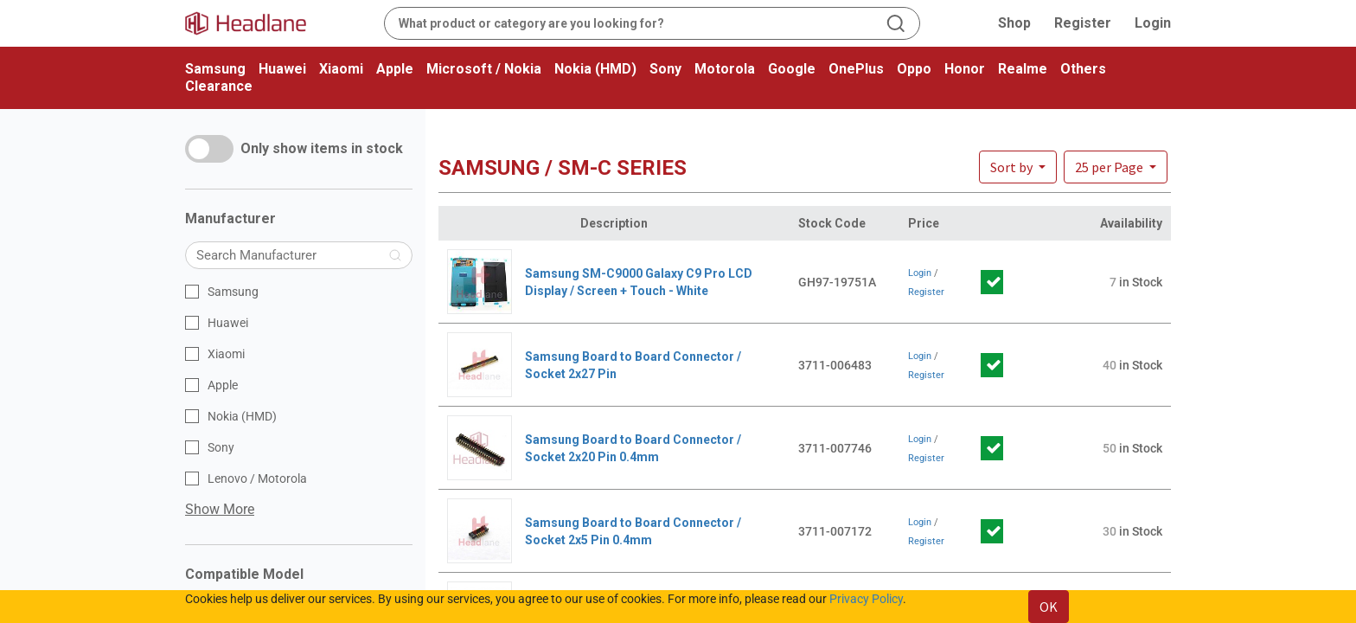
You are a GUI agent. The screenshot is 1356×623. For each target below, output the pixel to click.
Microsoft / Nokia (483, 69)
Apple (394, 69)
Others (1083, 69)
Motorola (724, 69)
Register (1082, 23)
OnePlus (856, 69)
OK (1048, 606)
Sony (665, 69)
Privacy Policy (866, 599)
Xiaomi (341, 69)
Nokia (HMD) (595, 69)
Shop (1014, 23)
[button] (1115, 167)
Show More (219, 509)
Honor (964, 69)
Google (792, 69)
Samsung (215, 69)
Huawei (282, 69)
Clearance (219, 86)
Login (1153, 23)
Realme (1022, 69)
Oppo (914, 69)
